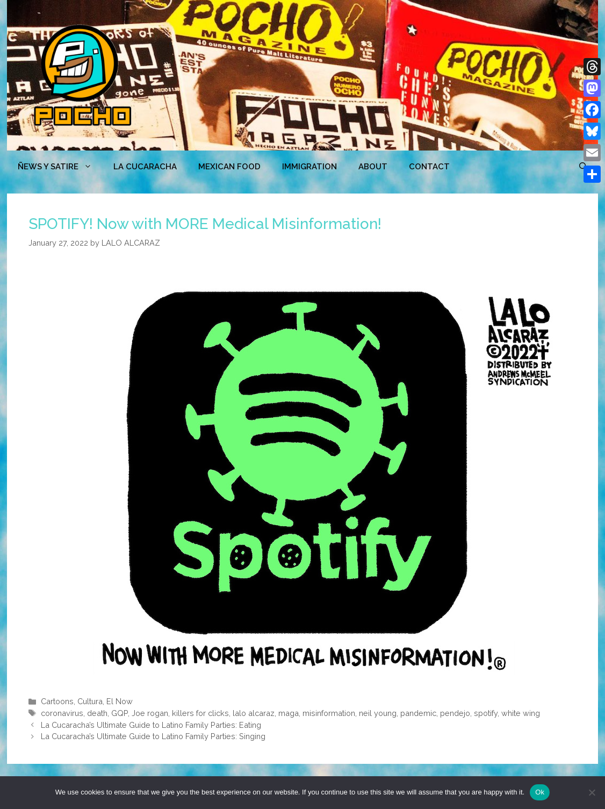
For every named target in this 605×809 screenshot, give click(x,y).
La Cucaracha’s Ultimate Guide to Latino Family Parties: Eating (151, 724)
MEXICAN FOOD (229, 166)
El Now (119, 701)
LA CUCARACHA (145, 166)
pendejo (455, 713)
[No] (591, 792)
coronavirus (62, 713)
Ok (539, 792)
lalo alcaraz (254, 713)
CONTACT (429, 166)
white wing (520, 713)
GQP (119, 713)
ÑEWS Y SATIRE (60, 167)
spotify (486, 713)
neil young (378, 713)
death (97, 713)
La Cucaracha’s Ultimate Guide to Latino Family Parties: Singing (153, 736)
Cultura (90, 701)
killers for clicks (200, 713)
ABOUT (372, 166)
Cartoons (57, 701)
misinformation (328, 713)
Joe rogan (150, 713)
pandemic (418, 713)
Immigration (309, 166)
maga (288, 713)
